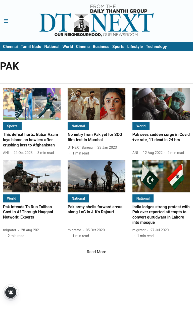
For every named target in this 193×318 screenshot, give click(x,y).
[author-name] (7, 152)
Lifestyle (135, 46)
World (68, 46)
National (51, 46)
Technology (156, 46)
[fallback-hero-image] (32, 104)
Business (101, 46)
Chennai (10, 46)
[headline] (32, 140)
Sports (118, 46)
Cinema (83, 46)
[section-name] (12, 126)
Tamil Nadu (31, 46)
